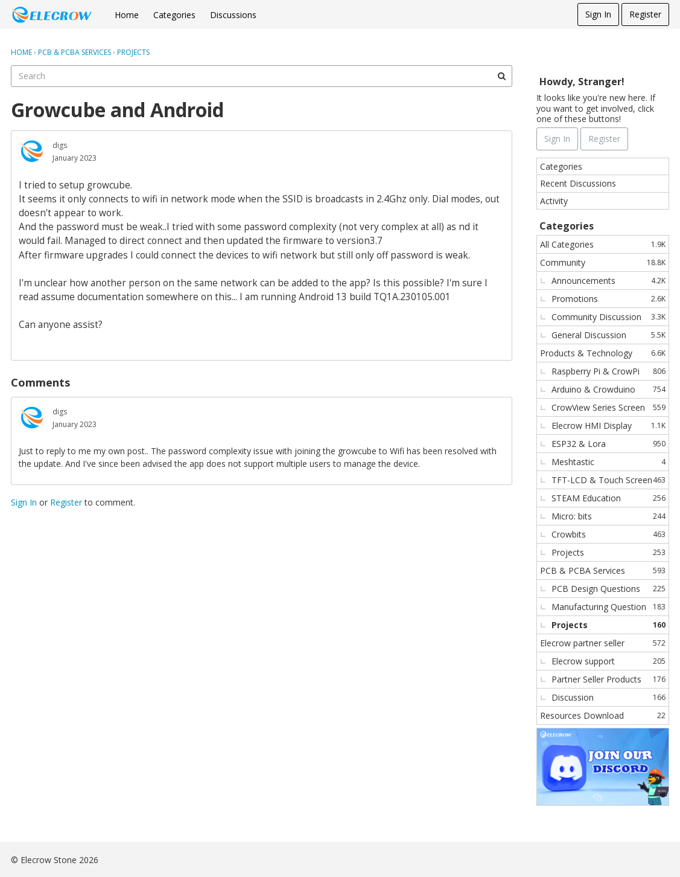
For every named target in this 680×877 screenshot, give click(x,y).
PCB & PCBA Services (603, 570)
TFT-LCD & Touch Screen (608, 480)
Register (645, 14)
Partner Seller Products (608, 679)
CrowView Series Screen (608, 407)
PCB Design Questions (608, 588)
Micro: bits (608, 516)
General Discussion (608, 335)
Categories (174, 15)
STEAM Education (608, 498)
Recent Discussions (578, 183)
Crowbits (608, 534)
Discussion (608, 697)
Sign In (598, 14)
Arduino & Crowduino (608, 389)
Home (127, 15)
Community (603, 262)
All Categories (603, 244)
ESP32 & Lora (608, 443)
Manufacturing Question (608, 606)
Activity (554, 201)
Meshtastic (608, 461)
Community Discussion (608, 317)
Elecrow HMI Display (608, 425)
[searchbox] (261, 76)
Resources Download (603, 715)
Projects (608, 552)
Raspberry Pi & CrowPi (608, 371)
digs (59, 145)
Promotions (608, 298)
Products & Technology (603, 353)
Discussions (233, 15)
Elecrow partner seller (603, 643)
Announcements (608, 280)
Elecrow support (608, 661)
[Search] (501, 76)
